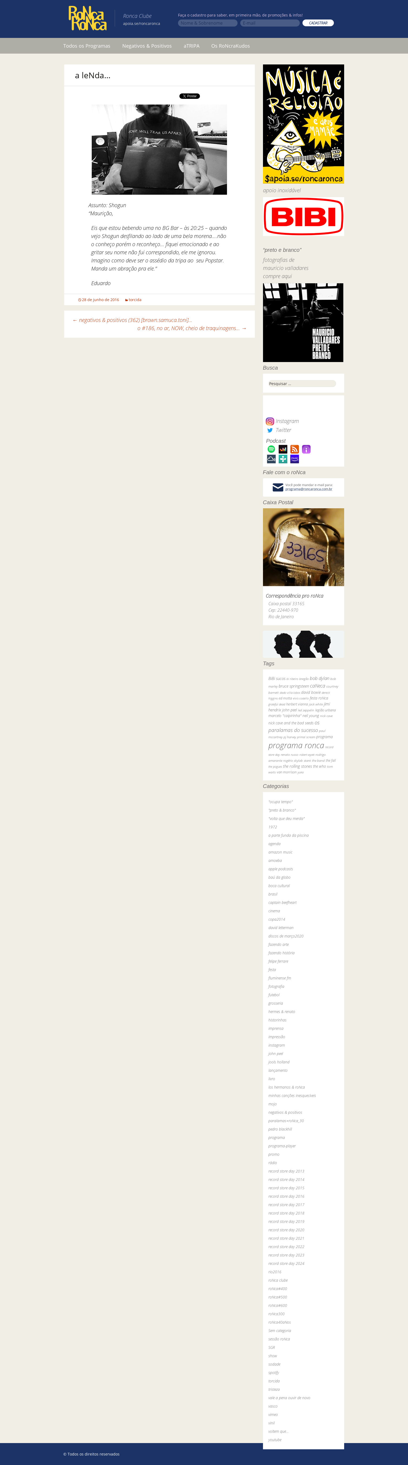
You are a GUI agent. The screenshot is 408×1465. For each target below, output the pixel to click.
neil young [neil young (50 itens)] (310, 715)
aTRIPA (191, 46)
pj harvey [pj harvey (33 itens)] (290, 737)
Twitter (278, 430)
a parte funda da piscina (288, 835)
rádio (272, 1162)
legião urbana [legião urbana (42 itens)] (325, 710)
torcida (135, 299)
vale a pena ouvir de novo (289, 1397)
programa (276, 1137)
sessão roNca (279, 1339)
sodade (274, 1364)
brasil (272, 894)
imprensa (276, 1028)
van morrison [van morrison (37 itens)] (287, 772)
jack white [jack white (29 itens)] (316, 704)
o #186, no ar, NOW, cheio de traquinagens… (192, 328)
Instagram (282, 421)
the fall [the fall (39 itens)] (331, 760)
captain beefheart (282, 902)
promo (273, 1154)
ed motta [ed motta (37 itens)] (285, 698)
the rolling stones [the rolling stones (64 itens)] (297, 766)
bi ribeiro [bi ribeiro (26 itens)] (292, 679)
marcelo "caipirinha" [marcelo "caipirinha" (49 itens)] (284, 715)
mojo (272, 1103)
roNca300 (276, 1313)
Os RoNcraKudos (230, 46)
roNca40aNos (279, 1322)
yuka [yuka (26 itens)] (301, 772)
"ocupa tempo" (280, 801)
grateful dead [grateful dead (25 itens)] (276, 704)
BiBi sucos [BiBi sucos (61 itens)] (276, 678)
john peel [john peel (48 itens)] (289, 709)
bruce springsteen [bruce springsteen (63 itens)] (294, 686)
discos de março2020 (286, 936)
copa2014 (276, 919)
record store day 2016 (286, 1196)
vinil (271, 1422)
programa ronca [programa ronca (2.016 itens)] (296, 745)
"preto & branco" (282, 810)
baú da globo (279, 877)
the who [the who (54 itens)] (319, 766)
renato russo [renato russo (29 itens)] (289, 755)
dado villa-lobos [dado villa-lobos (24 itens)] (290, 693)
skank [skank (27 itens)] (307, 760)
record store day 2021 (286, 1238)
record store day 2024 (286, 1263)
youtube (274, 1439)
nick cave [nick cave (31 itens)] (326, 716)
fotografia (276, 986)
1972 (272, 826)
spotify (273, 1372)
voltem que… (278, 1431)
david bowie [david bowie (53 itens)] (311, 692)
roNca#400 (277, 1288)
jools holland (278, 1061)
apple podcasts (280, 868)
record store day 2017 (286, 1204)
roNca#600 (277, 1305)
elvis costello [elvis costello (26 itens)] (301, 698)
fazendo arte (278, 944)
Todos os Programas (86, 46)
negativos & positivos (285, 1112)
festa (272, 969)
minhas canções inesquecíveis (292, 1095)
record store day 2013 (286, 1171)
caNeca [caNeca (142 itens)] (317, 685)
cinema (274, 910)
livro (271, 1078)
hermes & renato (281, 1011)
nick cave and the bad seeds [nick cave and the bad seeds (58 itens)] (291, 722)
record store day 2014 (286, 1179)
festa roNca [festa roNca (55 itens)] (319, 698)
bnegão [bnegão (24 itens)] (304, 679)
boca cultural (279, 885)
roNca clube (278, 1280)
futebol (273, 994)
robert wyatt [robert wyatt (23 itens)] (307, 755)
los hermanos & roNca (286, 1087)
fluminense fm (279, 978)
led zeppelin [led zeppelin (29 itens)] (306, 710)
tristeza (274, 1389)
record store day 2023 (286, 1255)
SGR (271, 1347)
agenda (274, 843)
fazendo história (281, 952)
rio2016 (274, 1271)
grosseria (275, 1003)
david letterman (281, 927)
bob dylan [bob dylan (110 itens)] (319, 678)
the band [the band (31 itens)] (318, 760)
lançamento (278, 1070)
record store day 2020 (286, 1229)
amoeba (275, 860)
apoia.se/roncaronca (141, 23)
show (272, 1355)
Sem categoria (279, 1330)
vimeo (273, 1414)
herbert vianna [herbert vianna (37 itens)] (297, 704)
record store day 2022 (286, 1246)
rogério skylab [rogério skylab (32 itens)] (293, 760)
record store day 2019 (286, 1221)
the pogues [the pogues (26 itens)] (275, 766)
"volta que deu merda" (286, 818)
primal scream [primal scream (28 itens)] (306, 737)
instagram (276, 1045)
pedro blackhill (280, 1129)
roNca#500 (277, 1297)
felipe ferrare (278, 961)
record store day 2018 (286, 1213)
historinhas (277, 1020)
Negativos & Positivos (147, 46)
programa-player (282, 1145)
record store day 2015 (286, 1187)
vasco (273, 1406)
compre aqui (277, 276)
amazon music (280, 852)
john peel (275, 1053)
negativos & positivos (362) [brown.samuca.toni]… (132, 320)
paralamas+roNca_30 (286, 1120)
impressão (276, 1036)
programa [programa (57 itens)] (324, 736)
